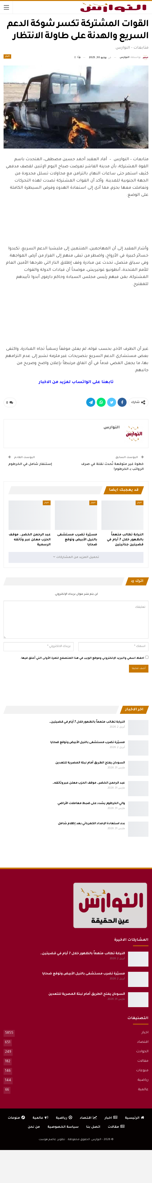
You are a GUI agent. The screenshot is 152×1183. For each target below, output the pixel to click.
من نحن (34, 1127)
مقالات (142, 1061)
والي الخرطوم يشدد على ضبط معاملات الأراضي (91, 803)
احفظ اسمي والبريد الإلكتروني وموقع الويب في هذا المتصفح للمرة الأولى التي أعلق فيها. (82, 658)
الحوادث (142, 1052)
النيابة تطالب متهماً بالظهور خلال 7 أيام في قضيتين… (87, 722)
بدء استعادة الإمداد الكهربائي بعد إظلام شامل (91, 823)
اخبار (7, 56)
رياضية (143, 1080)
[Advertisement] (76, 232)
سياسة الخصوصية (63, 1127)
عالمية (143, 1090)
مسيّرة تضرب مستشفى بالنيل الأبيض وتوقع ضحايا (87, 742)
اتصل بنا (93, 1127)
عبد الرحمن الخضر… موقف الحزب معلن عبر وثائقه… (88, 783)
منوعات (142, 1071)
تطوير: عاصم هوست (52, 1139)
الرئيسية (134, 1118)
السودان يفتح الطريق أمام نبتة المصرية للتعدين (90, 763)
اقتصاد (142, 1042)
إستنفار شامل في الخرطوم (30, 464)
